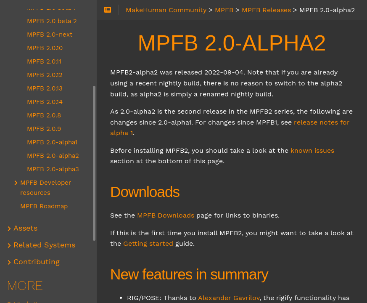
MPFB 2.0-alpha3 (53, 169)
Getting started (148, 243)
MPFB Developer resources (45, 188)
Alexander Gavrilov (228, 298)
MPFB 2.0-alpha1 (52, 142)
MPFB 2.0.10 (45, 48)
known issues (312, 150)
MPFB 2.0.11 (44, 61)
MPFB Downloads (165, 215)
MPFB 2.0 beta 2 (52, 21)
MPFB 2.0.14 (45, 102)
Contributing (36, 262)
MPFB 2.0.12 (45, 75)
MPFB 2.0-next (49, 34)
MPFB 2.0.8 (44, 115)
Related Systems (44, 245)
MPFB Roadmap (44, 206)
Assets (25, 228)
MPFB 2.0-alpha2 (53, 155)
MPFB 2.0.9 (44, 129)
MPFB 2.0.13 (45, 88)
